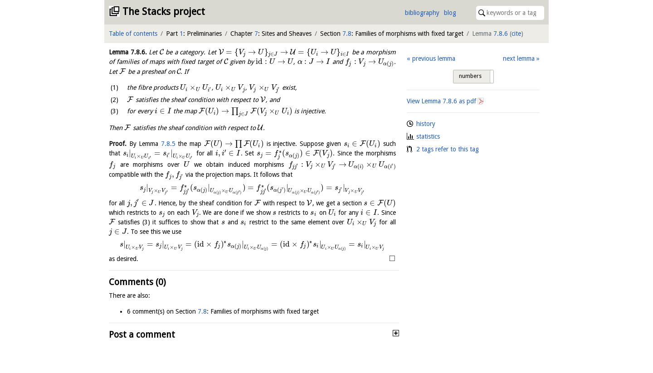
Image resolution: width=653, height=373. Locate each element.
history (425, 123)
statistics (428, 136)
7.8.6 (500, 33)
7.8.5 (168, 143)
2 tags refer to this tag (447, 149)
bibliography (422, 12)
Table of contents (133, 33)
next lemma (519, 58)
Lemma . (128, 52)
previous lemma (433, 58)
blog (450, 12)
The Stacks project (163, 11)
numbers (470, 76)
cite (516, 33)
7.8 (346, 33)
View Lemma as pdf (441, 101)
